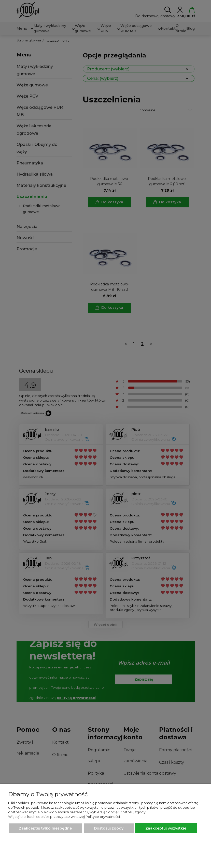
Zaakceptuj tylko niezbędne (45, 828)
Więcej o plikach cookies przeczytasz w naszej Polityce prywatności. (64, 817)
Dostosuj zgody (108, 828)
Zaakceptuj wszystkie (165, 828)
